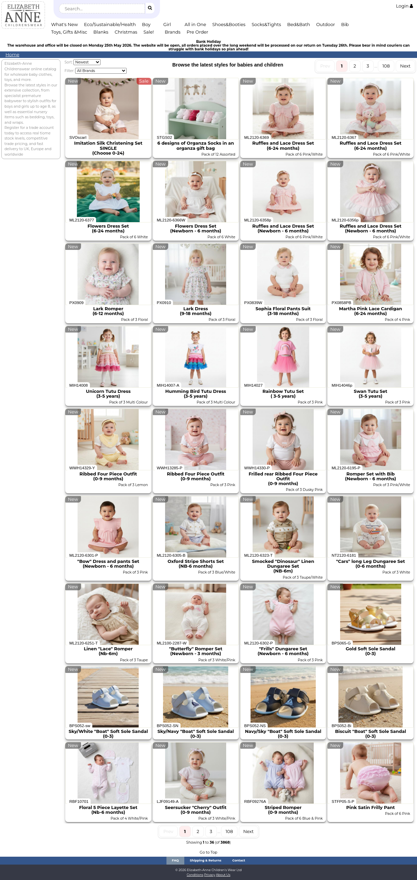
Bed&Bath (298, 24)
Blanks (100, 32)
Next (405, 66)
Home (12, 54)
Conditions (195, 875)
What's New (64, 24)
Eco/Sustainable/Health (110, 24)
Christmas (126, 32)
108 (386, 66)
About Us (223, 875)
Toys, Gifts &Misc (69, 32)
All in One (195, 24)
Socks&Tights (266, 24)
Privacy (209, 875)
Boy (146, 24)
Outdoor (325, 24)
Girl (167, 24)
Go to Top (208, 852)
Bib (345, 24)
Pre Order (197, 32)
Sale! (148, 32)
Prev (325, 66)
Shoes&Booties (229, 24)
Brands (173, 32)
